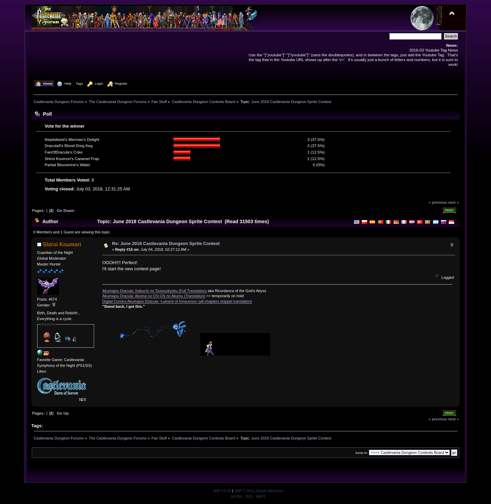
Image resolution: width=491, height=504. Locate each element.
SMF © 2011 (244, 491)
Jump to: (361, 453)
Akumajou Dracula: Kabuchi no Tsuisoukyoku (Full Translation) (154, 291)
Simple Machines (269, 491)
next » (453, 202)
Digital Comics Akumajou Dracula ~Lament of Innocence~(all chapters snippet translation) (177, 301)
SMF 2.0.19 (222, 491)
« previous (438, 202)
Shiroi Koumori (62, 244)
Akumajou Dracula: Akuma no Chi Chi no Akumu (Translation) (153, 296)
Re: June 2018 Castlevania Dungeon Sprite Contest (166, 243)
